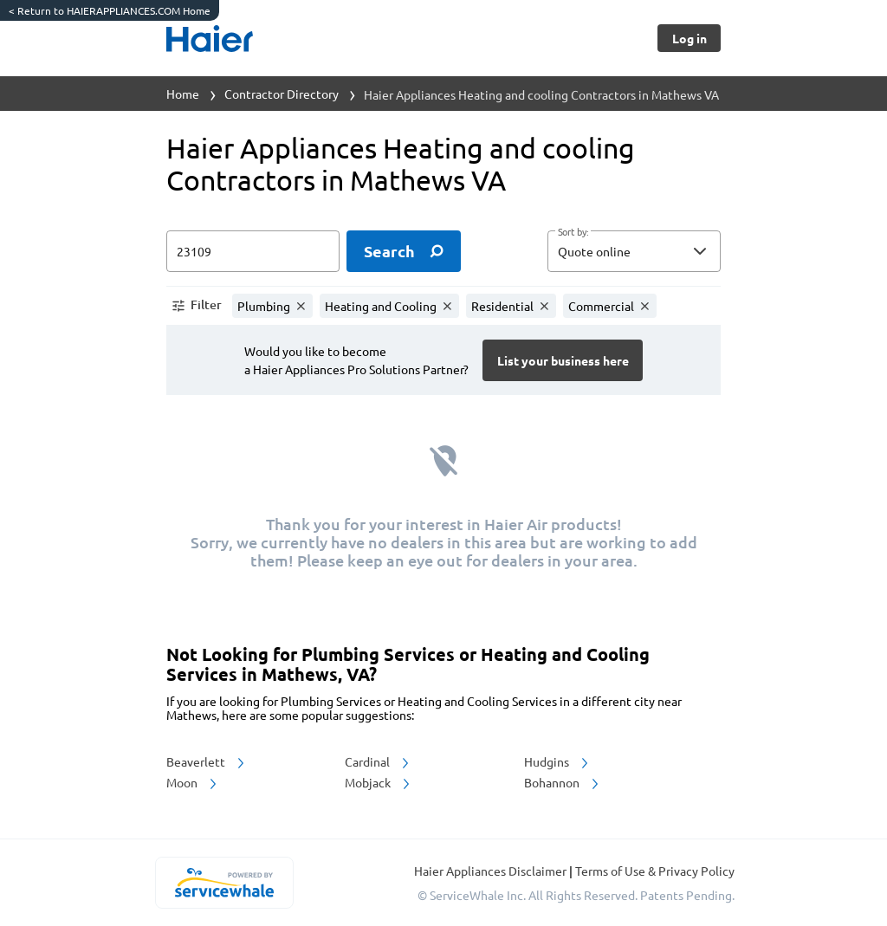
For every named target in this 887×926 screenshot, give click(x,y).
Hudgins (557, 761)
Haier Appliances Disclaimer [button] (491, 870)
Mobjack (378, 782)
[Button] (689, 38)
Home (182, 93)
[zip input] (253, 251)
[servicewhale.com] (223, 883)
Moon (192, 782)
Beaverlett (206, 761)
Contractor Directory (281, 93)
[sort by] (660, 251)
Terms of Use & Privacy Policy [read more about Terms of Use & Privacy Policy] (655, 870)
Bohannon (562, 782)
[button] (634, 251)
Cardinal (378, 761)
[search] (403, 251)
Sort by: (573, 232)
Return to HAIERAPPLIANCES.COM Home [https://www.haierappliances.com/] (109, 10)
